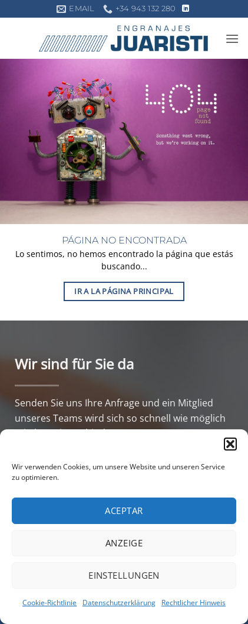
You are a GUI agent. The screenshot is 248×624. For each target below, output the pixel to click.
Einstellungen (124, 575)
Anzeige (124, 543)
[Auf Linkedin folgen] (185, 9)
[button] (230, 444)
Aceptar (124, 510)
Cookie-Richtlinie (49, 603)
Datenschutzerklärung (119, 603)
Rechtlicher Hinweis (193, 603)
